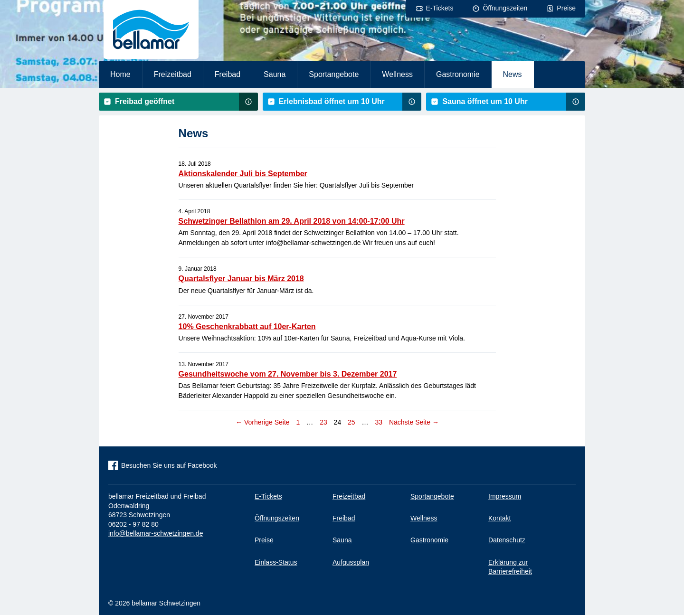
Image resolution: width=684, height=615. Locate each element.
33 (377, 421)
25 (350, 421)
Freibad (227, 74)
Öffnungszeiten (505, 8)
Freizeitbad (172, 74)
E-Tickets (440, 8)
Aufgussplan (350, 562)
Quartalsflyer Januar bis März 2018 (241, 278)
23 (322, 421)
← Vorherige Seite (263, 422)
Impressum (504, 496)
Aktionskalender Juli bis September (243, 174)
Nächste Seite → (414, 422)
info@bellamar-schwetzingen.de (155, 533)
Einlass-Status (276, 562)
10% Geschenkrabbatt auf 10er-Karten (247, 326)
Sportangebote (334, 74)
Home (120, 74)
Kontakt (499, 518)
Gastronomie (458, 74)
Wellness (397, 74)
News (512, 74)
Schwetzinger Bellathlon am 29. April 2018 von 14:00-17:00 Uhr (292, 221)
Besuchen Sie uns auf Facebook (169, 465)
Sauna (274, 74)
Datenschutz (506, 540)
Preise (566, 8)
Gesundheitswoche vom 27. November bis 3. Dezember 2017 (288, 374)
